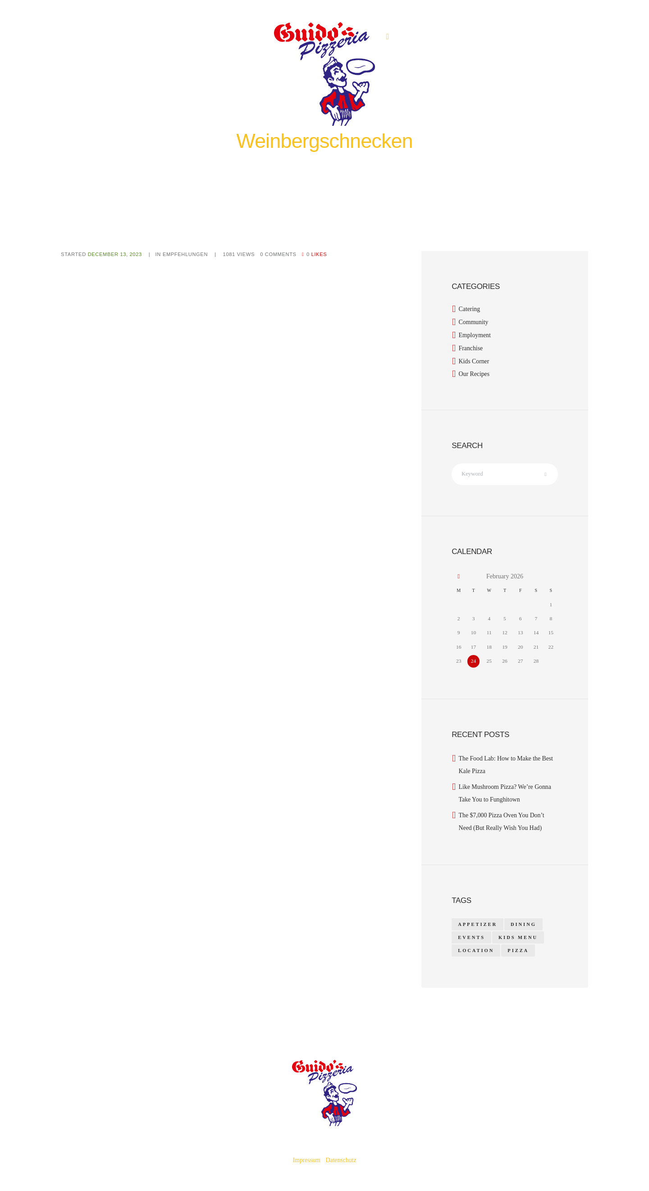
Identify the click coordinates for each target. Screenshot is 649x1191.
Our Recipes (474, 374)
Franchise (471, 348)
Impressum (306, 1159)
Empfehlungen (309, 161)
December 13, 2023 (115, 254)
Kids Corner (474, 361)
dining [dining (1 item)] (523, 923)
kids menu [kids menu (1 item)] (518, 936)
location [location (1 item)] (476, 949)
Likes (318, 254)
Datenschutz (340, 1159)
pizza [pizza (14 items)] (518, 949)
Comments (279, 254)
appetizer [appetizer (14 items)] (477, 923)
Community (474, 322)
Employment (475, 335)
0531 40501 (407, 36)
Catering (469, 309)
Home (280, 161)
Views (240, 254)
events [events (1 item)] (471, 936)
